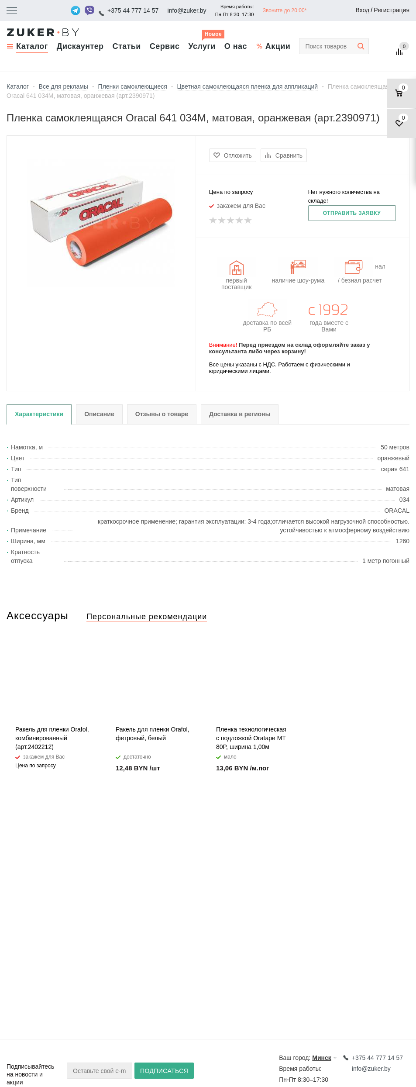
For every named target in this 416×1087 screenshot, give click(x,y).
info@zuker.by (187, 10)
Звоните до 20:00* (285, 10)
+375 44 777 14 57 (132, 10)
